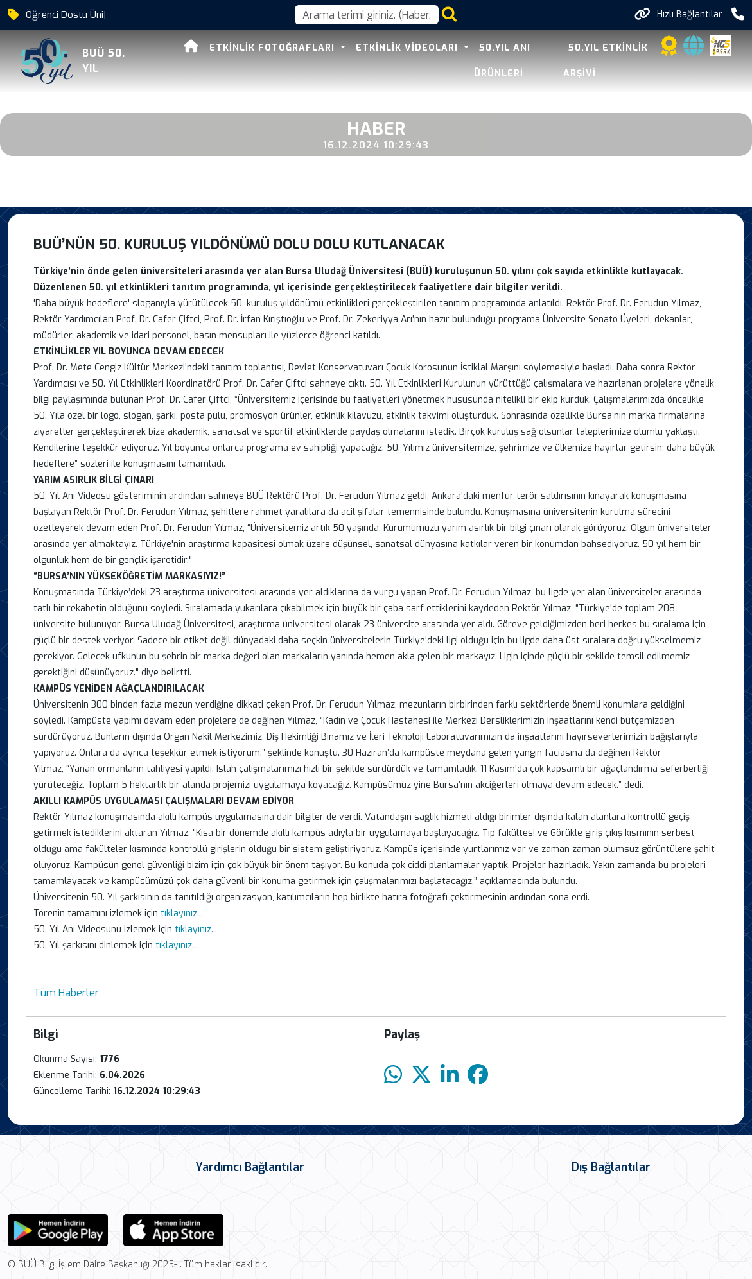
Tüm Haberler (66, 993)
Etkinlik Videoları (386, 48)
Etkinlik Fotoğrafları (252, 48)
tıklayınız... (182, 913)
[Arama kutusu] (367, 14)
